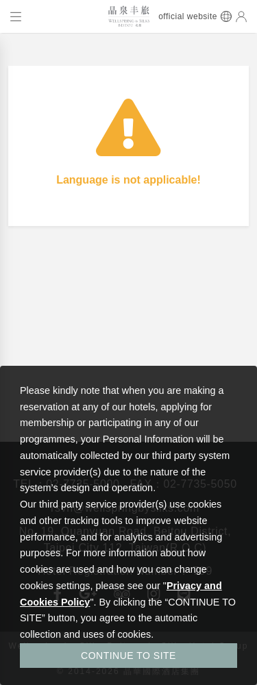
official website (187, 16)
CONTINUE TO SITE (128, 655)
